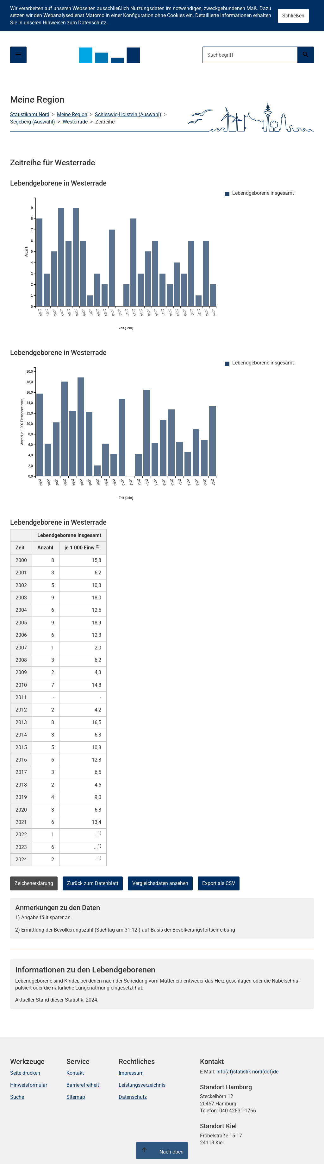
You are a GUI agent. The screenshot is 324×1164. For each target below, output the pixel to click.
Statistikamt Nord (29, 114)
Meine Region (72, 114)
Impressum (131, 1073)
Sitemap (75, 1097)
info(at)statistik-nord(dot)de (247, 1072)
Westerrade (75, 122)
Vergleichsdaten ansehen (160, 883)
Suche (17, 1097)
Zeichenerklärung (34, 883)
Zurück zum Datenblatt (92, 883)
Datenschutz (133, 1097)
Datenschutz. (93, 23)
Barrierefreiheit (82, 1085)
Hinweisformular (28, 1085)
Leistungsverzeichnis (142, 1085)
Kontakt (75, 1073)
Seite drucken (25, 1073)
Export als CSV (218, 883)
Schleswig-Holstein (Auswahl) (128, 114)
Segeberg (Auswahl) (32, 122)
